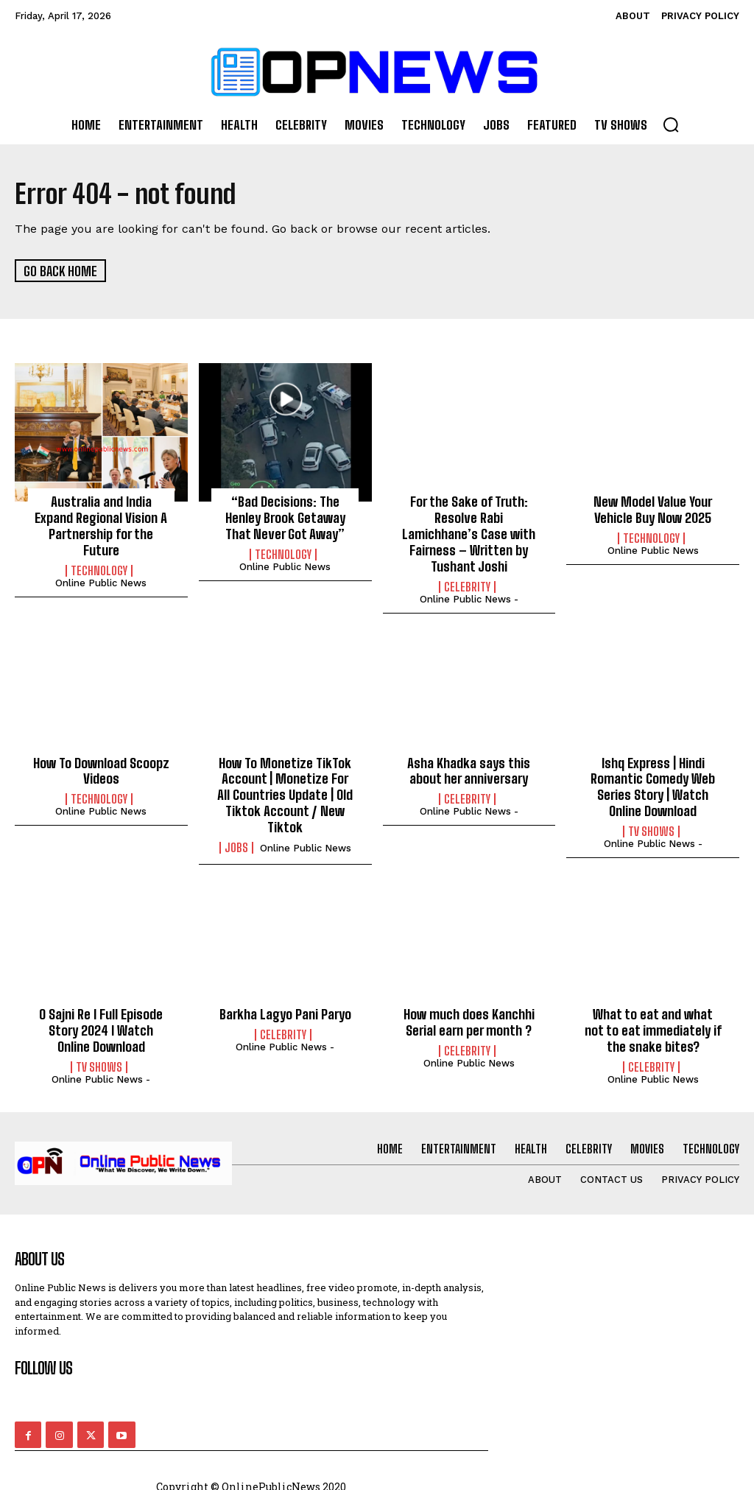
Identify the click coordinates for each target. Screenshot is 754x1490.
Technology (99, 569)
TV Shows (651, 829)
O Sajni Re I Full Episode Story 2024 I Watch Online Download (101, 1027)
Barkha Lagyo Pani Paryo (284, 1011)
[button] (670, 124)
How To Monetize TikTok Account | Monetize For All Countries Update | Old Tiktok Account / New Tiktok (285, 792)
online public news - (469, 597)
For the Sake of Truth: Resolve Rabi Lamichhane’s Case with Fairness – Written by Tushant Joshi (469, 533)
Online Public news (101, 581)
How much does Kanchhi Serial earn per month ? (469, 1019)
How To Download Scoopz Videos (101, 769)
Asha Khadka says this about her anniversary (469, 769)
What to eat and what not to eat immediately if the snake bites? (653, 1027)
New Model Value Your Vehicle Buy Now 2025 (653, 509)
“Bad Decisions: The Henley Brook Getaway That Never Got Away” (285, 517)
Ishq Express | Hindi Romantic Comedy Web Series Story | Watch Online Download (653, 785)
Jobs (236, 845)
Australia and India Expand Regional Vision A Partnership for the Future (100, 525)
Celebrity (467, 585)
